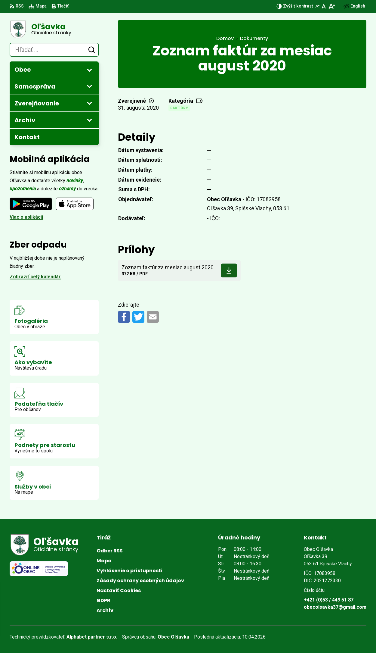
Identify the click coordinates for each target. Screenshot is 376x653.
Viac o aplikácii (26, 217)
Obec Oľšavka (173, 637)
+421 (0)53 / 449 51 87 (328, 600)
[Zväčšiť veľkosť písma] (331, 6)
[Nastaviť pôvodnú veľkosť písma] (324, 6)
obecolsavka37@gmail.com (335, 607)
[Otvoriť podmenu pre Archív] (89, 120)
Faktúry (179, 108)
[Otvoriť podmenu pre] (89, 70)
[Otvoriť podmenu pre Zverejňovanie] (89, 103)
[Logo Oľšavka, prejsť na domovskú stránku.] (54, 29)
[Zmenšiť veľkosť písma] (317, 6)
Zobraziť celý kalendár (35, 277)
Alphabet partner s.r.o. (91, 637)
